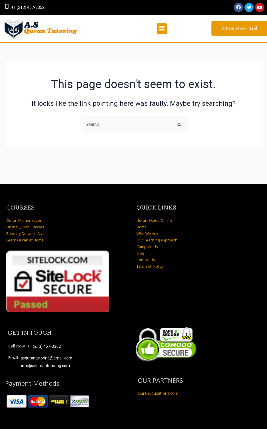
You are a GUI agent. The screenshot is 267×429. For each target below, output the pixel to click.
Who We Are (147, 233)
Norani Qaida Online (154, 220)
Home (141, 226)
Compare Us (147, 246)
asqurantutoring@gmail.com (46, 358)
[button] (161, 28)
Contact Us (145, 259)
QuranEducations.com (158, 393)
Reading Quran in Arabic (27, 233)
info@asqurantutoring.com (45, 365)
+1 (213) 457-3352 (28, 7)
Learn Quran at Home (25, 240)
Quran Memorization (24, 220)
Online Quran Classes (25, 226)
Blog (140, 253)
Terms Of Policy (149, 266)
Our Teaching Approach (156, 240)
